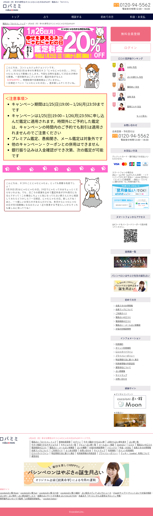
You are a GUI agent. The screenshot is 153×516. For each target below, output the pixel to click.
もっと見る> (142, 116)
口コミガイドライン (124, 351)
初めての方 (107, 17)
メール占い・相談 (106, 444)
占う (45, 17)
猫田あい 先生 (133, 86)
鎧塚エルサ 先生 (134, 106)
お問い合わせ (121, 379)
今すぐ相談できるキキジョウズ (44, 444)
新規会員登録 (64, 441)
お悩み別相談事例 (123, 328)
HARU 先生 (132, 67)
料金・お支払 (137, 17)
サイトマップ (121, 375)
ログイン (130, 48)
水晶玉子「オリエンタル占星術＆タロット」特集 (100, 495)
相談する (76, 17)
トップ (15, 17)
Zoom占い (121, 444)
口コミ (131, 444)
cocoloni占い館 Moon (9, 492)
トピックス (112, 447)
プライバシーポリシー (125, 355)
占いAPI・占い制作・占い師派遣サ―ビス (18, 495)
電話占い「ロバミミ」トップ (14, 23)
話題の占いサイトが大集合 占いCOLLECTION (57, 495)
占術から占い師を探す (116, 441)
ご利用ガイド (121, 313)
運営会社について (123, 367)
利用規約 (119, 344)
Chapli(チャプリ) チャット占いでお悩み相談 (132, 492)
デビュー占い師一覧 (87, 444)
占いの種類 (82, 447)
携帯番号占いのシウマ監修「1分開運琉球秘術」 (20, 498)
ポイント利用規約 (123, 348)
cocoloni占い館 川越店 (70, 492)
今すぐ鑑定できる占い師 (94, 441)
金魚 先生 (131, 96)
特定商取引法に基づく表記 (62, 453)
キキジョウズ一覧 (68, 444)
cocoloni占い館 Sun (28, 492)
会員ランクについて (124, 309)
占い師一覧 (134, 441)
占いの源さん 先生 (135, 77)
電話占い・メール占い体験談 (128, 325)
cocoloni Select (50, 498)
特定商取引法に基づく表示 (127, 359)
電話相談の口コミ (123, 321)
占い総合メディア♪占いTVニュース (96, 492)
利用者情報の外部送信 (125, 363)
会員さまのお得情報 (124, 305)
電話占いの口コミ (123, 317)
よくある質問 (71, 450)
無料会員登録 (130, 34)
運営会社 (35, 456)
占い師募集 (120, 371)
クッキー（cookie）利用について (135, 453)
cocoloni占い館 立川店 (48, 492)
